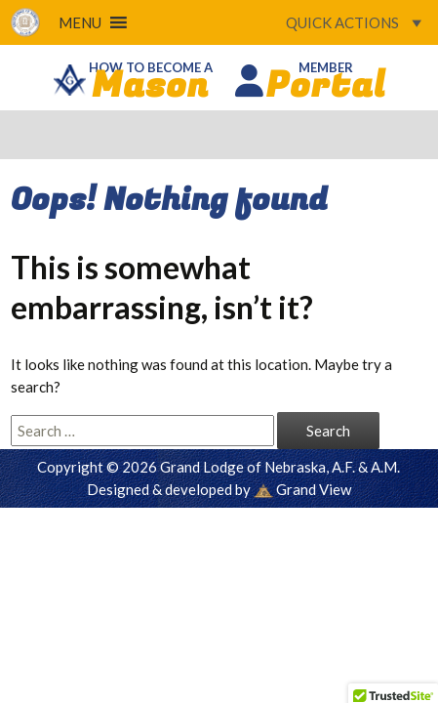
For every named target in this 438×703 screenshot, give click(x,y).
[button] (80, 22)
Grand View (302, 489)
